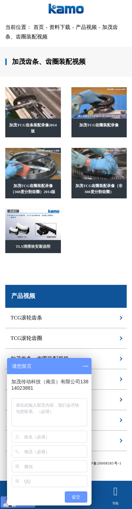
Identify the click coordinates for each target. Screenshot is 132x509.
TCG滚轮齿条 (26, 318)
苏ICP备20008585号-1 (102, 463)
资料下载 (59, 27)
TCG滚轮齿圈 (26, 338)
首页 (38, 27)
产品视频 (86, 27)
